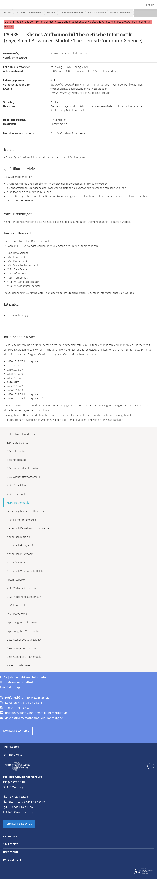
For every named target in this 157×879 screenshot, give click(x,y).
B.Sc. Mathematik (17, 460)
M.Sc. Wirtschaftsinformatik (23, 588)
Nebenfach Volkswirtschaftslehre (26, 571)
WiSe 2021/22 (15, 386)
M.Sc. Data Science (18, 485)
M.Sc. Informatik (16, 494)
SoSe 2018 (13, 366)
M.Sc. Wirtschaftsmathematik (24, 597)
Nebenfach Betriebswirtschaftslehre (28, 528)
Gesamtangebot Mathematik (24, 657)
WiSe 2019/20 (15, 374)
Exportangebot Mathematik (23, 631)
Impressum (11, 747)
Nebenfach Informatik (121, 12)
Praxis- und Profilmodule (21, 520)
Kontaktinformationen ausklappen (150, 766)
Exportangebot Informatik (22, 623)
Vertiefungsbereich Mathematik (25, 511)
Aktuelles (10, 836)
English (150, 5)
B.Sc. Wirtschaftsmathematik (23, 477)
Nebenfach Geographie (20, 545)
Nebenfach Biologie (18, 537)
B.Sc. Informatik (16, 451)
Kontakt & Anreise (16, 731)
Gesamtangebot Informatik (23, 648)
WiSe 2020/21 (15, 378)
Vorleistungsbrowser (19, 665)
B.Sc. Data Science (17, 443)
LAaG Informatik (16, 605)
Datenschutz (13, 755)
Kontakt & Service (19, 824)
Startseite (6, 12)
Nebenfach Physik (17, 563)
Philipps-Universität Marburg (17, 766)
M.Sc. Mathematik (97, 12)
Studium (51, 12)
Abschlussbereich (17, 580)
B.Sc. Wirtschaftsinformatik (22, 468)
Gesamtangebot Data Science (24, 640)
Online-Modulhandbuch (71, 12)
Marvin (47, 410)
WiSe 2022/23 (15, 390)
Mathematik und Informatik (29, 12)
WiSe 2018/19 (15, 370)
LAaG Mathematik (17, 614)
